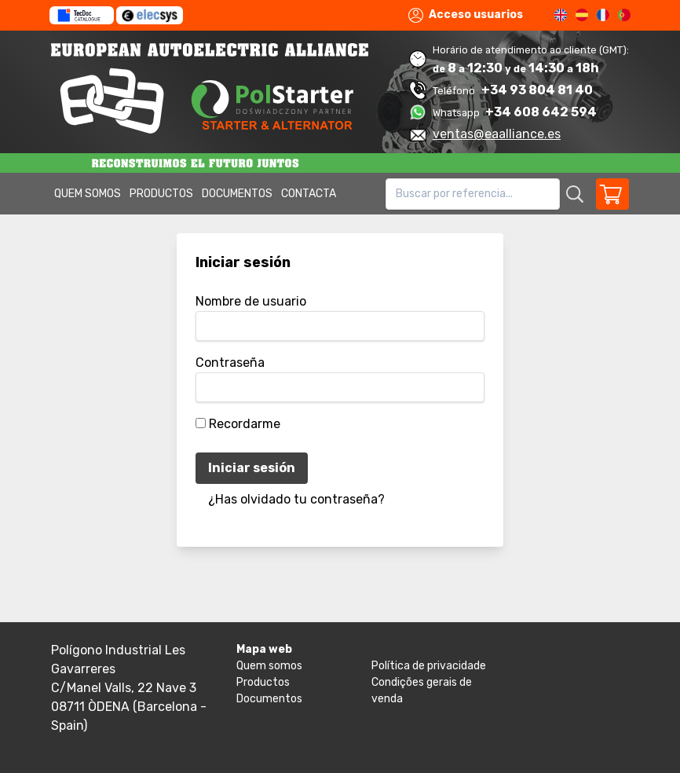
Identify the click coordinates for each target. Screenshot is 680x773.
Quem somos (87, 193)
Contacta (308, 193)
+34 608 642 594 (541, 111)
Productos (161, 193)
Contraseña (230, 362)
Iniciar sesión (251, 467)
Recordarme (244, 423)
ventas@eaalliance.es (497, 133)
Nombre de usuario (251, 301)
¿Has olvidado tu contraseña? (296, 499)
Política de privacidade (428, 665)
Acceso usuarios (465, 15)
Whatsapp (457, 113)
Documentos (237, 193)
